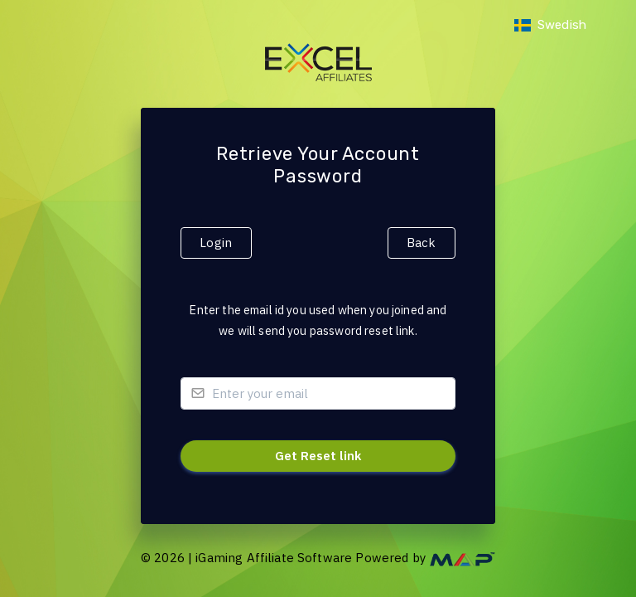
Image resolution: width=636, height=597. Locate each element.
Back (421, 242)
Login (216, 242)
